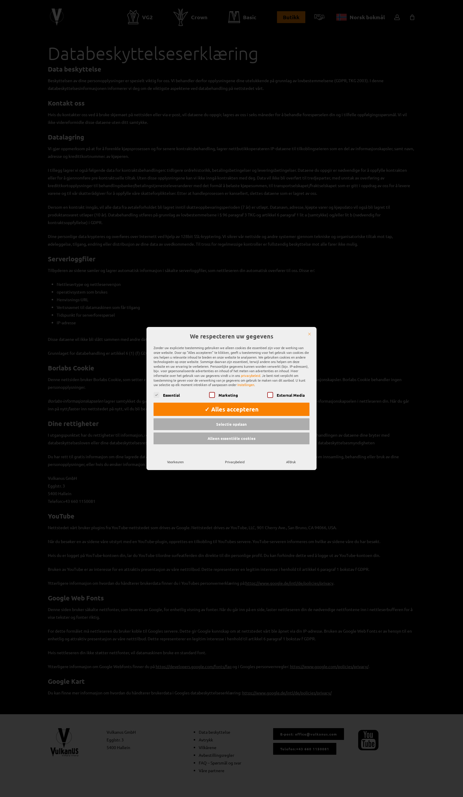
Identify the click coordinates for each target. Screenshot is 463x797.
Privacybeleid (234, 455)
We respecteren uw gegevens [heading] (231, 330)
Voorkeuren (175, 455)
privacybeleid (250, 369)
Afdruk (291, 455)
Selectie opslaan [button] (231, 417)
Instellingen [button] (245, 378)
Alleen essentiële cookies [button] (231, 431)
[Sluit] (309, 327)
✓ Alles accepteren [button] (232, 402)
